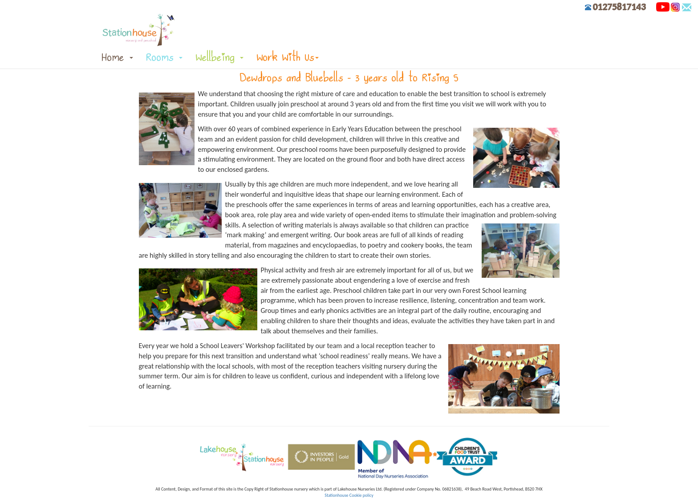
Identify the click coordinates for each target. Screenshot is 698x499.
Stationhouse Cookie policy (349, 495)
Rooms (164, 57)
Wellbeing (219, 57)
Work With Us (288, 57)
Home (117, 57)
